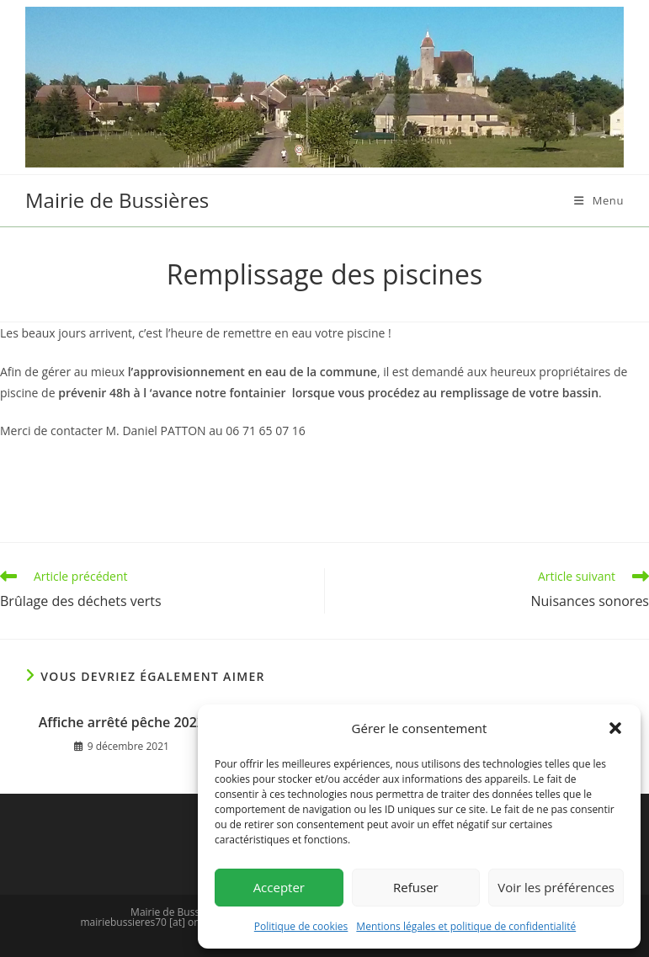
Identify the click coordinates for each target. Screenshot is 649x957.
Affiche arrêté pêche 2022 (122, 722)
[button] (615, 728)
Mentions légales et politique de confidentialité (466, 926)
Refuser (416, 887)
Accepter (279, 887)
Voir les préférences (555, 887)
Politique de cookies (301, 926)
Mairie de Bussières (117, 200)
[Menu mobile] (599, 200)
